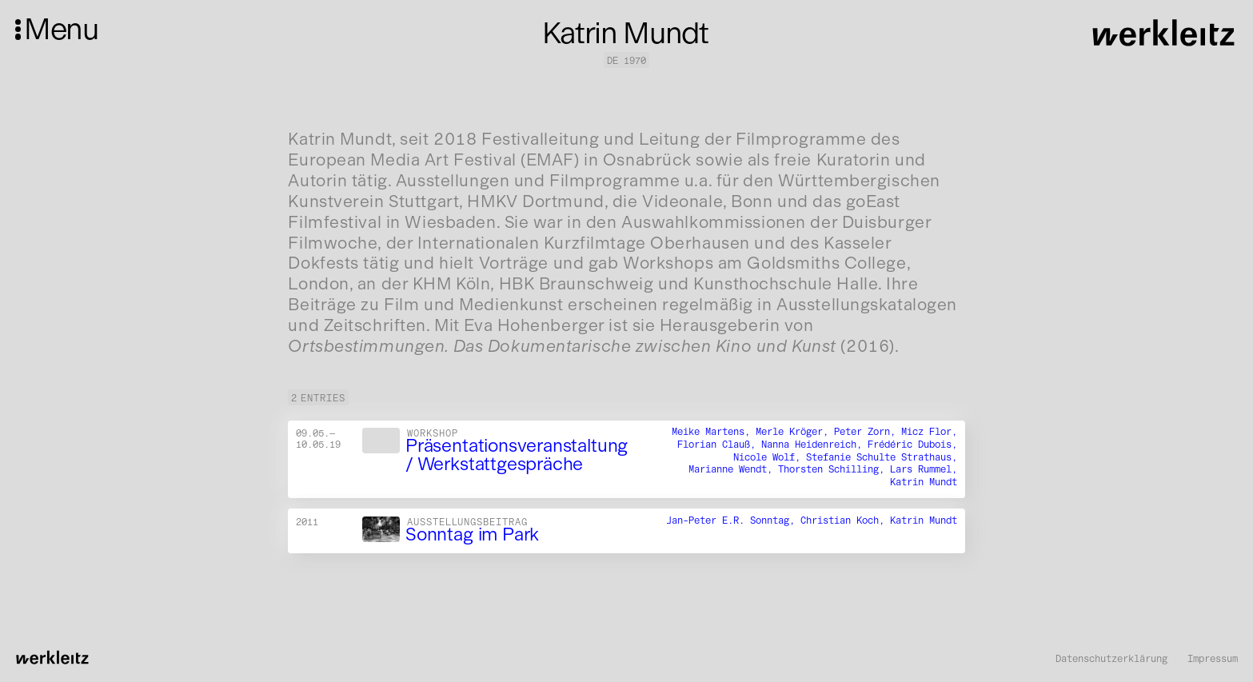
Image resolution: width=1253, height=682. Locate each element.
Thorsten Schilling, (834, 470)
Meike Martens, (714, 431)
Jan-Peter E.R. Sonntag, (733, 520)
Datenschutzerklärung (1111, 658)
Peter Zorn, (867, 431)
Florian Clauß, (719, 444)
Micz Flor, (929, 431)
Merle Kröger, (795, 431)
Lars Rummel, (923, 470)
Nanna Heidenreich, (814, 444)
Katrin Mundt (923, 482)
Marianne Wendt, (733, 470)
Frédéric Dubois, (912, 444)
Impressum (1212, 658)
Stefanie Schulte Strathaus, (881, 457)
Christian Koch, (845, 520)
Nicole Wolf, (769, 457)
